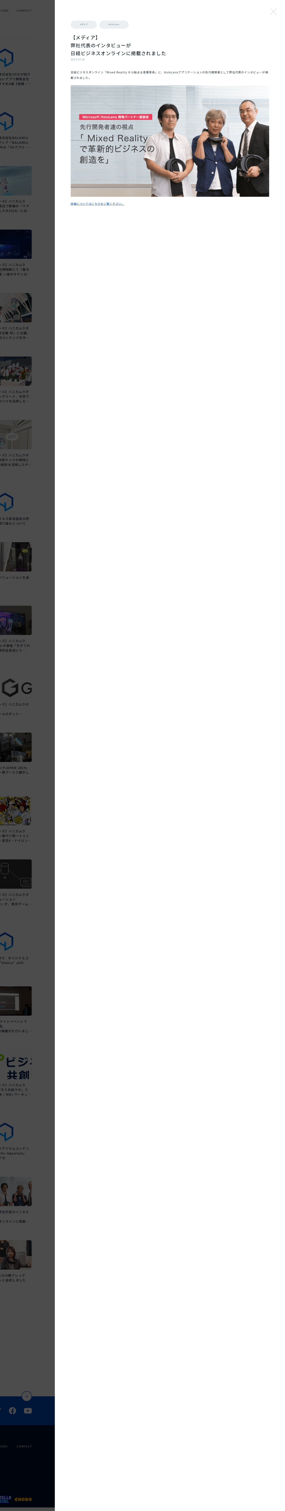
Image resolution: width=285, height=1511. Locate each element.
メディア (171, 24)
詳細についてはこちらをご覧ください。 (185, 155)
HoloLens (203, 24)
